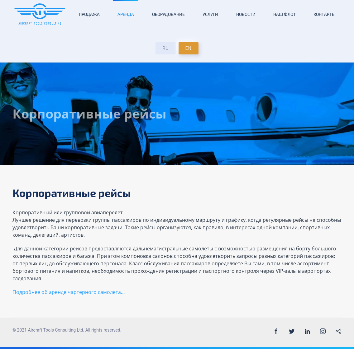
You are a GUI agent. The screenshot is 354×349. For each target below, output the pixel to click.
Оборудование (168, 14)
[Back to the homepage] (39, 14)
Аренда (125, 14)
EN (188, 48)
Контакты (324, 14)
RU (165, 48)
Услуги (210, 14)
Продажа (89, 14)
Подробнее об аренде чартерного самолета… (69, 292)
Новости (246, 14)
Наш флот (284, 14)
